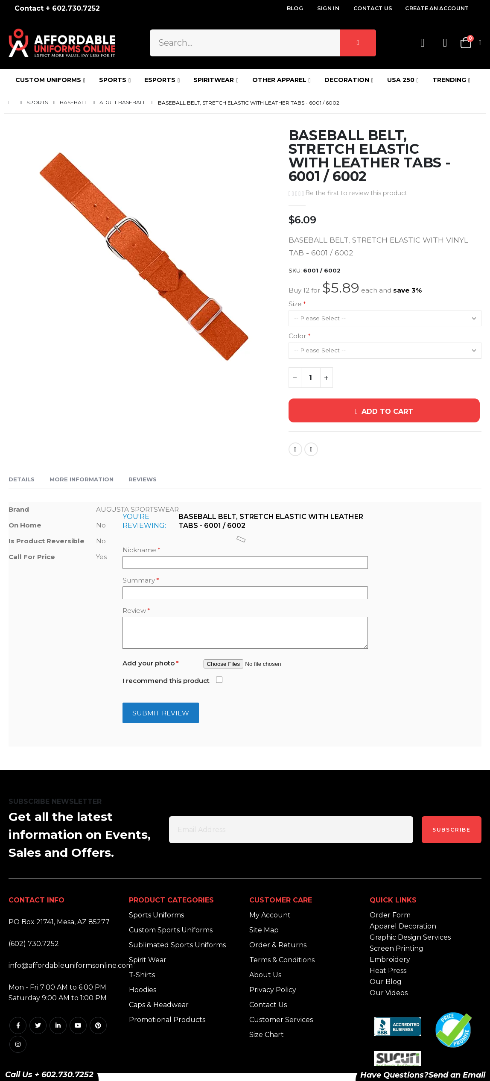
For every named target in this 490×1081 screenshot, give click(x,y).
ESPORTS (159, 80)
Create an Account (437, 8)
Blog (295, 8)
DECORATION (346, 80)
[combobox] (263, 42)
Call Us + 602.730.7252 (49, 1074)
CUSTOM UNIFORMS (48, 80)
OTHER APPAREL (279, 80)
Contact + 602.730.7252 (57, 8)
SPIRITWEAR (213, 80)
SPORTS (112, 80)
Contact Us (372, 8)
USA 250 (400, 80)
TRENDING (449, 80)
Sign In (328, 8)
